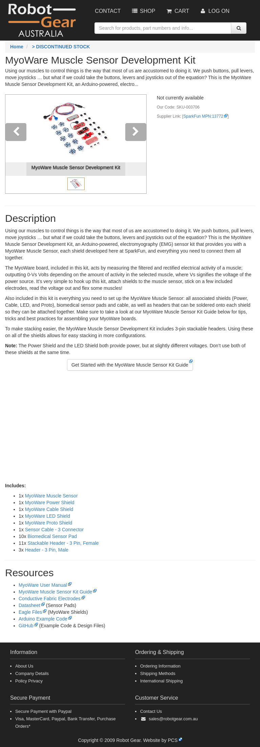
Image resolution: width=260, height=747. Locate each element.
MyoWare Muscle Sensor (51, 495)
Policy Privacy (29, 680)
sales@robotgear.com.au (173, 718)
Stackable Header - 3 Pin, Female (63, 543)
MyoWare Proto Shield (48, 523)
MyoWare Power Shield (49, 502)
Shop (143, 11)
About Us (24, 666)
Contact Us (151, 711)
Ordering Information (160, 666)
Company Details (32, 673)
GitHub (26, 625)
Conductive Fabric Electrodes (50, 598)
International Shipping (161, 680)
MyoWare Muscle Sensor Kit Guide (55, 591)
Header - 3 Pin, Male (46, 550)
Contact (108, 11)
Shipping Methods (157, 673)
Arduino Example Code (43, 619)
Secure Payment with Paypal (43, 711)
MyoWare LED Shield (47, 516)
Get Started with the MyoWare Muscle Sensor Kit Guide (129, 365)
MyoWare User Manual (43, 585)
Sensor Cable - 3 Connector (54, 529)
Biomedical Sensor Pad (52, 536)
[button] (15, 144)
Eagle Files (30, 612)
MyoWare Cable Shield (49, 509)
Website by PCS (160, 740)
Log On (214, 11)
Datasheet (29, 605)
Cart (177, 11)
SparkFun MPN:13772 (203, 116)
